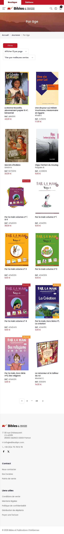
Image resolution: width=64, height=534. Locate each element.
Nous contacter (9, 469)
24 (37, 401)
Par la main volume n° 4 (16, 321)
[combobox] (16, 51)
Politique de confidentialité (14, 505)
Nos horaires (7, 474)
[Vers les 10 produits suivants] (42, 400)
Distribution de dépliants (13, 510)
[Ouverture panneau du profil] (55, 8)
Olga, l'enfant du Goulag (47, 166)
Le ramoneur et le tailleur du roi (47, 376)
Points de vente (9, 478)
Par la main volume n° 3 (46, 269)
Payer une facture (10, 515)
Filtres (10, 45)
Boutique (12, 2)
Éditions (29, 2)
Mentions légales (9, 501)
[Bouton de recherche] (51, 8)
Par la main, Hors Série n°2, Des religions (15, 374)
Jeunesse (16, 35)
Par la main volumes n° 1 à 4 (16, 218)
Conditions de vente (11, 496)
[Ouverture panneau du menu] (4, 8)
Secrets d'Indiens (17, 166)
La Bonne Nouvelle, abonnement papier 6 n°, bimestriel (16, 110)
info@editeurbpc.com (14, 442)
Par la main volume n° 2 (16, 269)
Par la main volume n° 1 (46, 217)
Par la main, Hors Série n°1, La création (47, 322)
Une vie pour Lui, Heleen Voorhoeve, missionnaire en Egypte (47, 112)
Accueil (5, 35)
